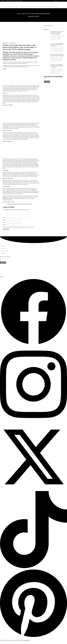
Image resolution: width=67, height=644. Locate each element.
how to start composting (33, 192)
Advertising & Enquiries (9, 0)
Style (5, 6)
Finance (48, 6)
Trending (17, 0)
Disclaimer (3, 254)
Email (4, 223)
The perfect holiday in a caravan (9, 201)
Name (4, 221)
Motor (52, 6)
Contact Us (3, 0)
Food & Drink (29, 6)
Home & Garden (23, 6)
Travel (34, 6)
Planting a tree (5, 95)
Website (4, 226)
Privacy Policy (4, 249)
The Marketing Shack (26, 641)
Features (56, 6)
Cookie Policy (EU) (4, 252)
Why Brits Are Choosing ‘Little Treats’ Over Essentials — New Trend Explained (57, 32)
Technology (17, 6)
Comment (5, 219)
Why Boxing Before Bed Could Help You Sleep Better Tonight (57, 55)
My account (3, 247)
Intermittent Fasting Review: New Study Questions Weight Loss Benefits (57, 66)
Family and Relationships (41, 6)
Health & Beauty (10, 6)
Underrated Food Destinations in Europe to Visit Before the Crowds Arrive (57, 44)
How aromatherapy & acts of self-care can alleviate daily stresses (19, 204)
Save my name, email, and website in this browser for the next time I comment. (19, 228)
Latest (14, 0)
